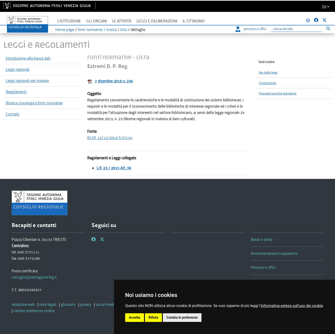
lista (123, 29)
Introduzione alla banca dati (28, 58)
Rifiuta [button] (153, 317)
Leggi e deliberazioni (157, 21)
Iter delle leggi (268, 72)
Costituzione (267, 83)
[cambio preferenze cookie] (33, 310)
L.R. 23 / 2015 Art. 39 (114, 167)
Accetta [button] (134, 317)
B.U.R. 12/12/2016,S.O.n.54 (109, 137)
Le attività (121, 21)
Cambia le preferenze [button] (182, 317)
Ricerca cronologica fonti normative (34, 103)
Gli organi (96, 21)
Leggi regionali (18, 69)
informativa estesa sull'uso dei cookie (292, 305)
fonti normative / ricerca (97, 29)
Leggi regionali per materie (27, 80)
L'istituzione (69, 21)
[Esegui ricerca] (328, 28)
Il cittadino (194, 21)
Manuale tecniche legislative (277, 93)
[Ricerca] (296, 29)
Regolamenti (16, 91)
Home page (64, 29)
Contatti (12, 114)
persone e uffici (250, 29)
